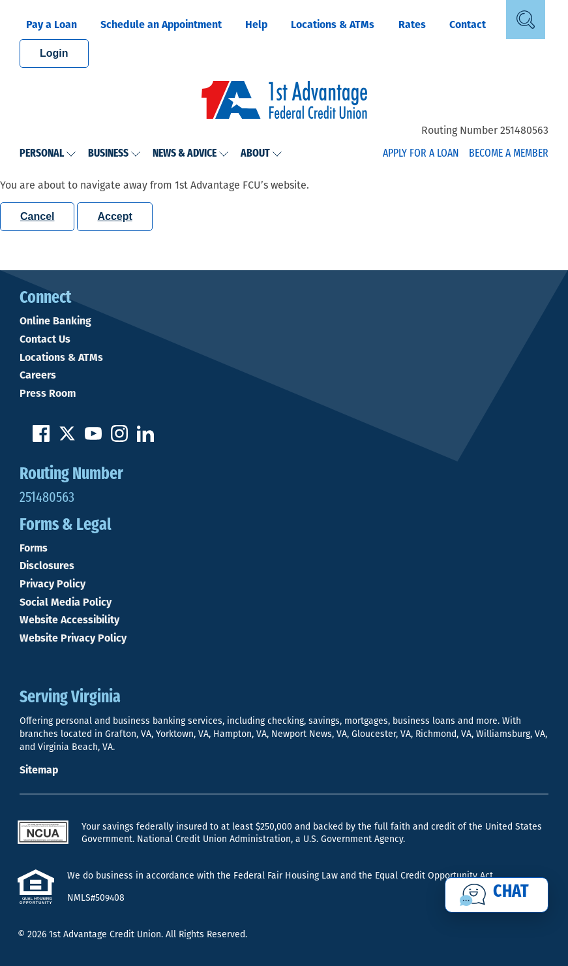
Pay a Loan (51, 24)
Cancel (37, 216)
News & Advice (191, 153)
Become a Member (508, 153)
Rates (412, 24)
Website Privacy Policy (73, 638)
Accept (114, 216)
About (261, 153)
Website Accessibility (69, 620)
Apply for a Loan (421, 153)
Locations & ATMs (332, 24)
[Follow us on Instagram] (119, 438)
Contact (467, 24)
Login (54, 53)
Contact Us (45, 339)
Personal (48, 153)
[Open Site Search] (525, 19)
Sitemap (39, 770)
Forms (34, 548)
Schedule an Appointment (161, 24)
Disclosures (47, 566)
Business (114, 153)
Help (256, 24)
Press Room (48, 393)
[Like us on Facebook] (41, 438)
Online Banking (55, 321)
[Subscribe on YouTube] (93, 438)
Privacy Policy (52, 584)
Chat (511, 892)
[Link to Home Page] (284, 102)
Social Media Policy (66, 602)
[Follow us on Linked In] (145, 438)
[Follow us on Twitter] (67, 438)
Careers (38, 375)
